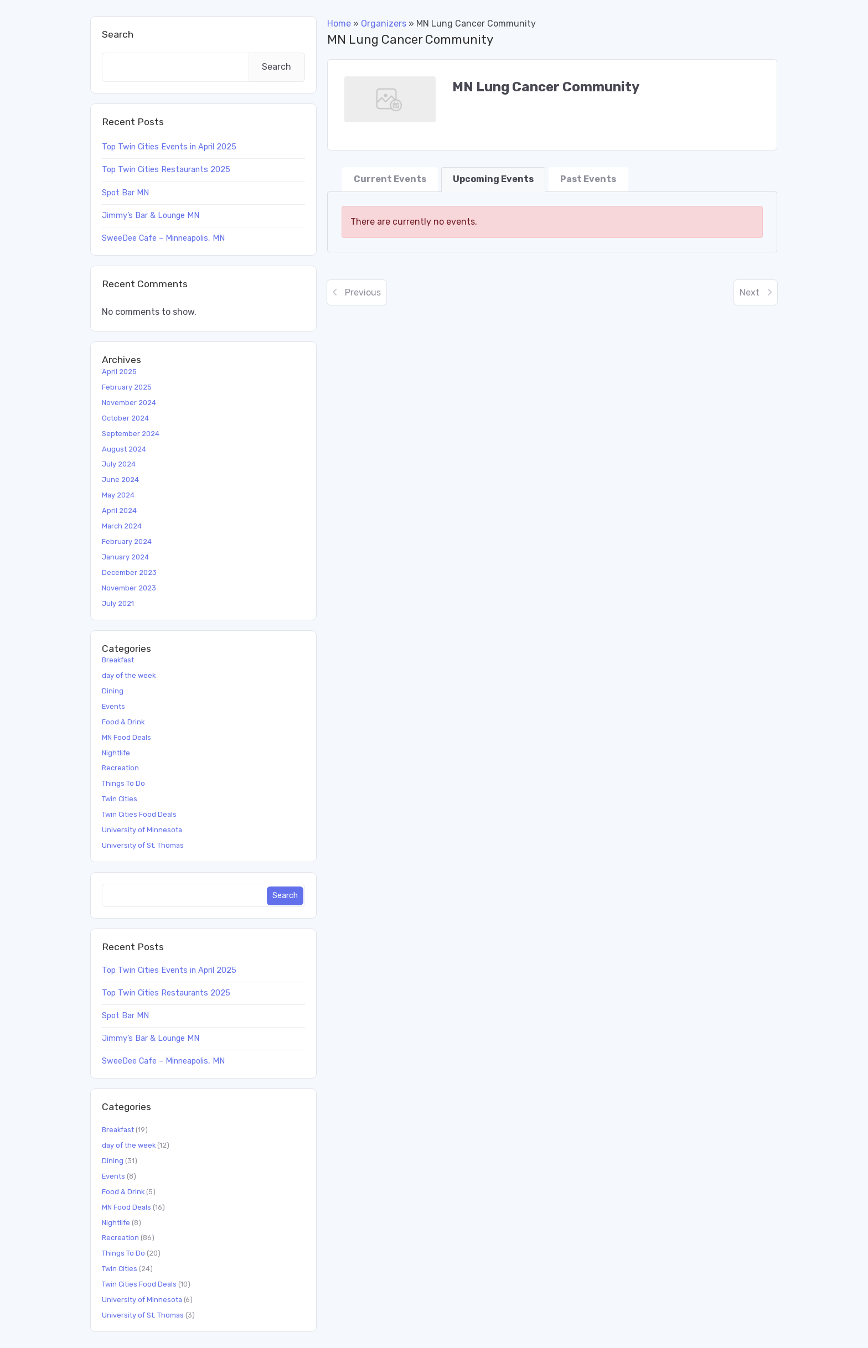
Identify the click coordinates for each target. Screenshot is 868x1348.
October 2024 (125, 418)
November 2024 (129, 402)
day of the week (129, 675)
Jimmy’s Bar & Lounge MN (150, 215)
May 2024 (118, 495)
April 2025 (119, 371)
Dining (112, 691)
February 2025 (127, 387)
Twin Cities (119, 799)
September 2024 (130, 433)
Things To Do (123, 783)
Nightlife (116, 753)
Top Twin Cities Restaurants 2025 (166, 169)
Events (113, 706)
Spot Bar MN (125, 193)
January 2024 (125, 557)
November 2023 (129, 588)
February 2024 (127, 541)
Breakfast (118, 660)
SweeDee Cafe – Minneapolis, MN (163, 238)
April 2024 (119, 510)
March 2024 (122, 526)
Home (339, 23)
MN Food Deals (126, 737)
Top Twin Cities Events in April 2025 (169, 147)
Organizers (383, 23)
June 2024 (120, 479)
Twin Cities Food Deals (139, 814)
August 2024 (124, 449)
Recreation (120, 768)
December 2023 (129, 572)
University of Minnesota (142, 830)
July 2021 (118, 603)
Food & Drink (123, 722)
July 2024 (119, 464)
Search (117, 34)
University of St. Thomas (143, 845)
